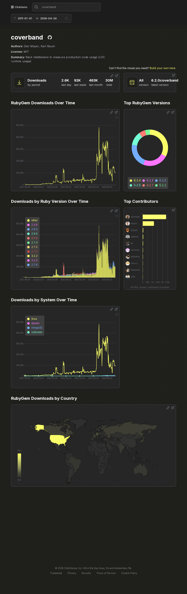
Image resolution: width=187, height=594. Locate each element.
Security (86, 573)
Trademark (56, 573)
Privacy (72, 573)
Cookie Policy (129, 573)
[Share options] (112, 75)
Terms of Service (106, 573)
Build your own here (162, 68)
